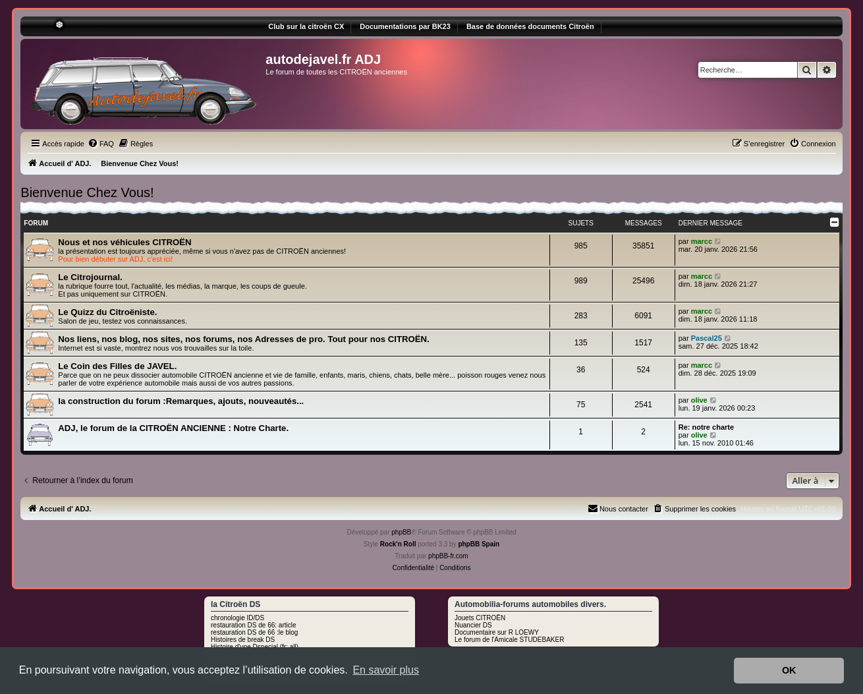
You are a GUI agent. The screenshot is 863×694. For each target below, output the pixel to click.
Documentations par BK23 (405, 26)
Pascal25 (706, 338)
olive (699, 400)
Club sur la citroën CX (306, 26)
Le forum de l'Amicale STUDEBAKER (509, 639)
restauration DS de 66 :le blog (254, 632)
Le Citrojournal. (90, 277)
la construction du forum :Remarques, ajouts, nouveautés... (181, 401)
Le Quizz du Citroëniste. (107, 312)
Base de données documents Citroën (530, 26)
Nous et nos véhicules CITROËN (124, 242)
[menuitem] (101, 144)
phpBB (401, 532)
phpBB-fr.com (448, 556)
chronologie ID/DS (237, 618)
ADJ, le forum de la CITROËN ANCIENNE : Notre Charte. (173, 428)
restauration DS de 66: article (253, 625)
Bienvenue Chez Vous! (86, 192)
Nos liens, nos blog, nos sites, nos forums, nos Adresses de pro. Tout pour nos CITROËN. (243, 339)
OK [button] (789, 670)
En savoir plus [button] (385, 670)
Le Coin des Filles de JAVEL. (117, 366)
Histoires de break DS (243, 639)
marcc (701, 241)
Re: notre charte (706, 427)
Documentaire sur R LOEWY (497, 632)
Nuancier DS (473, 625)
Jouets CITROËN (480, 618)
